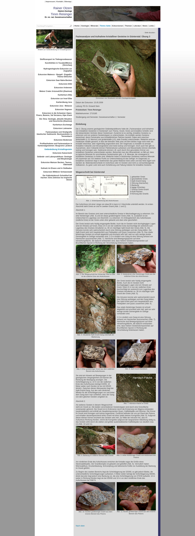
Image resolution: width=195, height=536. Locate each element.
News (145, 26)
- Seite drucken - (150, 32)
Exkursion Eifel (65, 84)
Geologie (85, 26)
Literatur (137, 26)
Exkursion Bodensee (63, 140)
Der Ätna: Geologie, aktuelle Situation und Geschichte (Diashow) (55, 120)
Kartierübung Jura (64, 102)
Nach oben (80, 526)
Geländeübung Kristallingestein (58, 149)
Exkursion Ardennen (63, 88)
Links (151, 26)
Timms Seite (105, 26)
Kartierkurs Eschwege (62, 125)
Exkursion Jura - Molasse (61, 106)
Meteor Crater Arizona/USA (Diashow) (55, 91)
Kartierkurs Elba (65, 95)
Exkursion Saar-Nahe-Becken (59, 80)
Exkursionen (117, 26)
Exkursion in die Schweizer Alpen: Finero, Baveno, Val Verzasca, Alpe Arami (54, 114)
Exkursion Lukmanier (62, 128)
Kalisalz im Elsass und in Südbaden (56, 168)
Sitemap (67, 1)
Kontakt (59, 1)
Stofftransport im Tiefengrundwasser (56, 59)
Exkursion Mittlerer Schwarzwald (57, 172)
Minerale (94, 26)
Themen (128, 26)
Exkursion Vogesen (63, 109)
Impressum (50, 1)
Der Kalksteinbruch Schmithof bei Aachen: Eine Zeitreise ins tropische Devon (56, 177)
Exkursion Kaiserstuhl (62, 153)
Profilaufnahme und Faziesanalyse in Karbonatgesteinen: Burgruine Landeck (55, 145)
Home (77, 26)
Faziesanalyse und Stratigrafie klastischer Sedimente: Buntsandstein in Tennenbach (54, 134)
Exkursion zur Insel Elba (61, 98)
